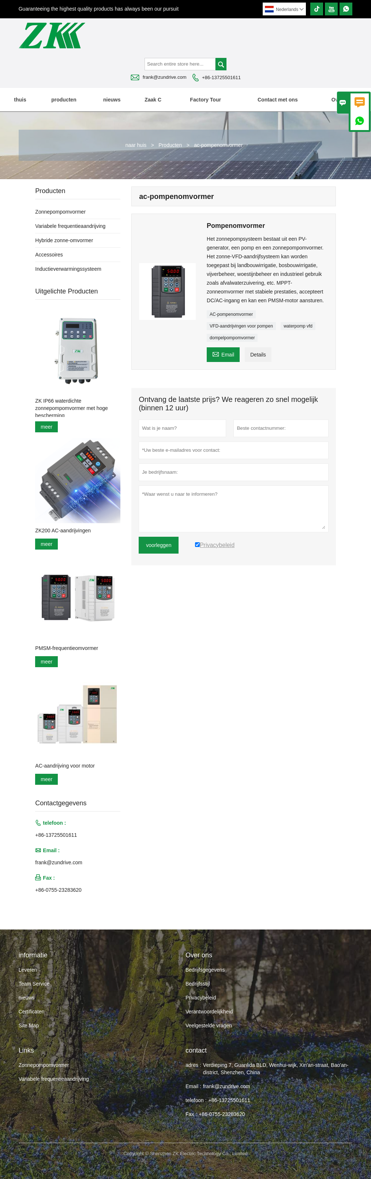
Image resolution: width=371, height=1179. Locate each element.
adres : (193, 1065)
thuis (20, 100)
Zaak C (153, 100)
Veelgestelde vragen (209, 1025)
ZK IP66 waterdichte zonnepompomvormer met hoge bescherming (71, 408)
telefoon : (196, 1100)
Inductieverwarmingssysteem (68, 269)
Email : (193, 1086)
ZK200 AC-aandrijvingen (63, 530)
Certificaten (32, 1011)
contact (196, 1050)
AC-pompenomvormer (231, 314)
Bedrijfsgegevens (205, 970)
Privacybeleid (201, 998)
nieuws (111, 100)
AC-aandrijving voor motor (65, 766)
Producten (170, 145)
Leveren (28, 970)
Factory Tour (205, 100)
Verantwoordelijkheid (209, 1011)
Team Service (34, 984)
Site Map (29, 1025)
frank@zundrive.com (164, 77)
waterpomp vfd (298, 326)
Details (258, 355)
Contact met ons (278, 100)
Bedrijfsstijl (198, 984)
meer (46, 427)
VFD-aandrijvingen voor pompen (241, 326)
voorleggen (158, 545)
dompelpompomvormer (232, 337)
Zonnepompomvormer (60, 212)
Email (223, 354)
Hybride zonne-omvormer (64, 240)
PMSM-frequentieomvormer (66, 648)
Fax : (191, 1114)
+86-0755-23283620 (58, 890)
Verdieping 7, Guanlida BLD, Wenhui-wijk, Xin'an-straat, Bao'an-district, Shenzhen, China (275, 1068)
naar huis (136, 145)
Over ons (342, 100)
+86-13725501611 (221, 77)
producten (63, 100)
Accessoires (49, 255)
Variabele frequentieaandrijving (70, 226)
